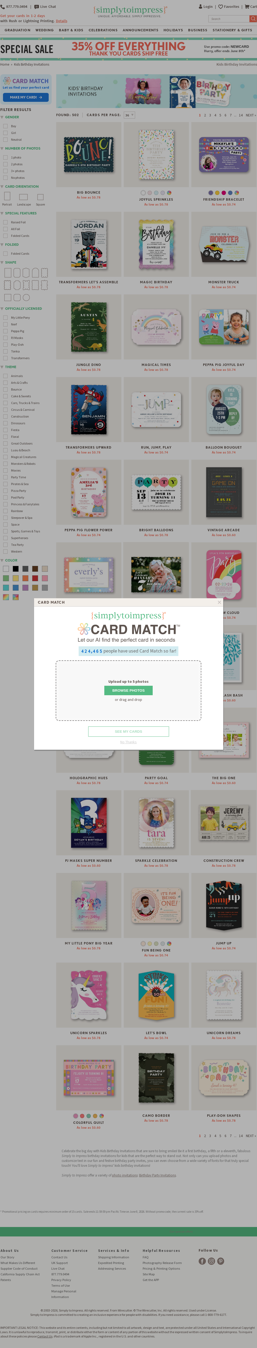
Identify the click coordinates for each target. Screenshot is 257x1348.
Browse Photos (128, 690)
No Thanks (128, 741)
